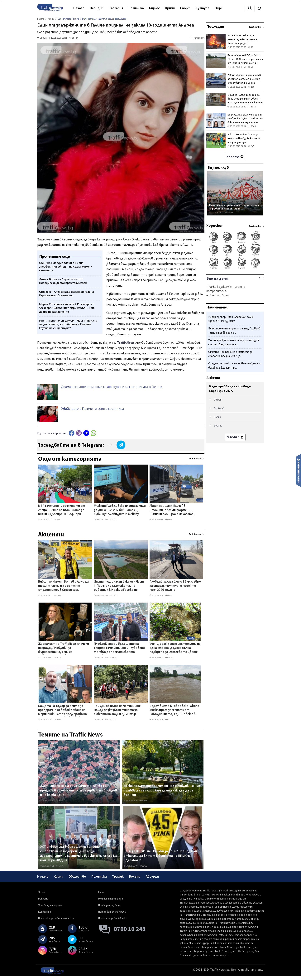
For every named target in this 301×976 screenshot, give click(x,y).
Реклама (43, 899)
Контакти (44, 912)
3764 (252, 126)
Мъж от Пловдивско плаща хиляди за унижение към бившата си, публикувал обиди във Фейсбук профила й (120, 510)
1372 (252, 106)
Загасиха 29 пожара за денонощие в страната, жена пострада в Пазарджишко (242, 41)
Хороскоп (214, 225)
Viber (79, 433)
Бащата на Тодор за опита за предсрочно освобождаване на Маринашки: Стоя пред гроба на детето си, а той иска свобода (62, 710)
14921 (58, 595)
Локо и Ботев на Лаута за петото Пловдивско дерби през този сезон (244, 138)
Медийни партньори (110, 899)
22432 (143, 866)
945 (251, 146)
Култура (202, 8)
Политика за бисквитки (112, 918)
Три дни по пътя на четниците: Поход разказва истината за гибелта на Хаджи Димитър (117, 710)
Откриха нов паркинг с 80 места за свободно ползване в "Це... (230, 354)
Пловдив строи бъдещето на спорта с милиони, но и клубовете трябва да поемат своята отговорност (120, 648)
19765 (229, 212)
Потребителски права (112, 912)
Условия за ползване (50, 905)
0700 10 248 (130, 929)
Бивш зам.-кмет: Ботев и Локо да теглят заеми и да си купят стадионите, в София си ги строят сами (63, 586)
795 (57, 519)
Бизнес (154, 8)
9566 (59, 800)
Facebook (71, 433)
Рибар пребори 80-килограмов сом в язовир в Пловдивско (231, 319)
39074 (169, 657)
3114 (57, 657)
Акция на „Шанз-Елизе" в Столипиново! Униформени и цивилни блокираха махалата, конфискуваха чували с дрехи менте (172, 510)
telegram (86, 433)
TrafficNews (198, 38)
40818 (143, 800)
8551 (113, 519)
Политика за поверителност (56, 918)
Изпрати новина (298, 470)
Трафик (118, 876)
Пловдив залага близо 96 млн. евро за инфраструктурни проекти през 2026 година (175, 586)
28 (250, 47)
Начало (78, 8)
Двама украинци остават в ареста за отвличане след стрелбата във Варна (244, 79)
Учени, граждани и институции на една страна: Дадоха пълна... (233, 342)
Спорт (185, 8)
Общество (77, 876)
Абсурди (152, 876)
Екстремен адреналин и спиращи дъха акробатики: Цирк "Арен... (234, 206)
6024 (113, 657)
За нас (42, 892)
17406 (60, 866)
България (116, 8)
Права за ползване (109, 905)
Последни (215, 26)
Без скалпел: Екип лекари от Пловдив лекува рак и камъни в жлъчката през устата (245, 118)
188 (251, 87)
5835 (168, 519)
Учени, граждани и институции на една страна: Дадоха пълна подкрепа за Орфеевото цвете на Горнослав (175, 648)
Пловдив (96, 8)
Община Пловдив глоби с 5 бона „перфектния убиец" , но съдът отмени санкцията (245, 99)
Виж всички (195, 458)
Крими (170, 8)
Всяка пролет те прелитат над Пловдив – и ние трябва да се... (234, 331)
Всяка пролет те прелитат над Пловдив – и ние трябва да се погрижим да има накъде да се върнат (162, 790)
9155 (168, 595)
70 (167, 719)
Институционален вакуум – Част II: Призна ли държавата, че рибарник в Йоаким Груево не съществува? (119, 586)
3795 (57, 719)
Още (218, 8)
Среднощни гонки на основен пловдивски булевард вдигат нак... (234, 366)
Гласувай (235, 437)
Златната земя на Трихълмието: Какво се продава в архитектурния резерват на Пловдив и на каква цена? (78, 790)
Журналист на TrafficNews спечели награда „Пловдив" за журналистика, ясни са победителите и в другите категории (63, 648)
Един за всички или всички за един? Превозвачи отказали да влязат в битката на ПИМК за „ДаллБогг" (160, 856)
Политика (136, 8)
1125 (113, 719)
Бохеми (134, 876)
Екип (101, 892)
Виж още (235, 157)
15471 (113, 595)
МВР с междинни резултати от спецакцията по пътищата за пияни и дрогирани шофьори (61, 510)
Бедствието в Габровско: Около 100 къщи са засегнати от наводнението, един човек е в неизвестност (174, 710)
